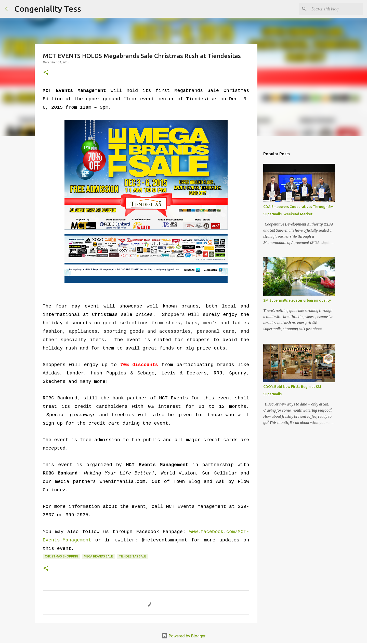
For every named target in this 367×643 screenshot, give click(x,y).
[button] (46, 72)
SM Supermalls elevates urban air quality (297, 300)
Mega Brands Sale (98, 556)
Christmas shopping (61, 556)
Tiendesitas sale (132, 556)
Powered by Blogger (183, 636)
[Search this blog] (336, 9)
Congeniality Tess (47, 8)
